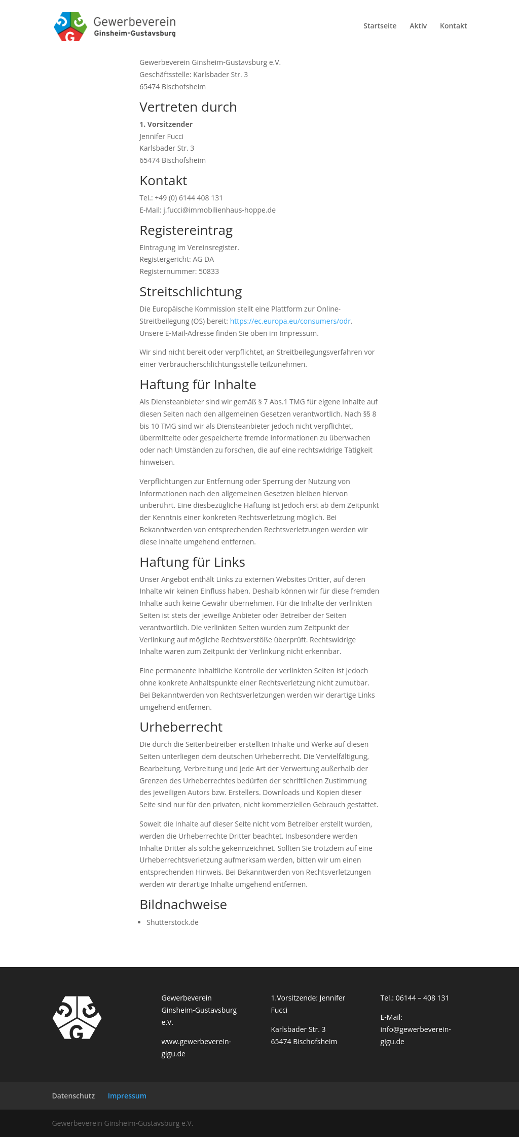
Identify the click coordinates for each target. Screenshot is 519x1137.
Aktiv (418, 28)
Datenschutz (73, 1095)
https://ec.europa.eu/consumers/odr (290, 321)
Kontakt (453, 28)
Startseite (379, 28)
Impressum (127, 1095)
